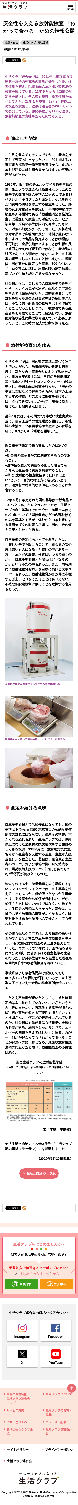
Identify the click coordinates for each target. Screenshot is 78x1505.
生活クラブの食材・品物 (59, 1412)
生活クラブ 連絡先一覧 (59, 1431)
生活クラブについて (59, 1394)
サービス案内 (15, 1410)
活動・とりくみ (17, 1422)
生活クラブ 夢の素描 (35, 42)
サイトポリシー (18, 1449)
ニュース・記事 (56, 1422)
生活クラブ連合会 (19, 1461)
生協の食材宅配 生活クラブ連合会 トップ (18, 1399)
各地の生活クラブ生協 (20, 1431)
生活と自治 (11, 42)
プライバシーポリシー (59, 1452)
